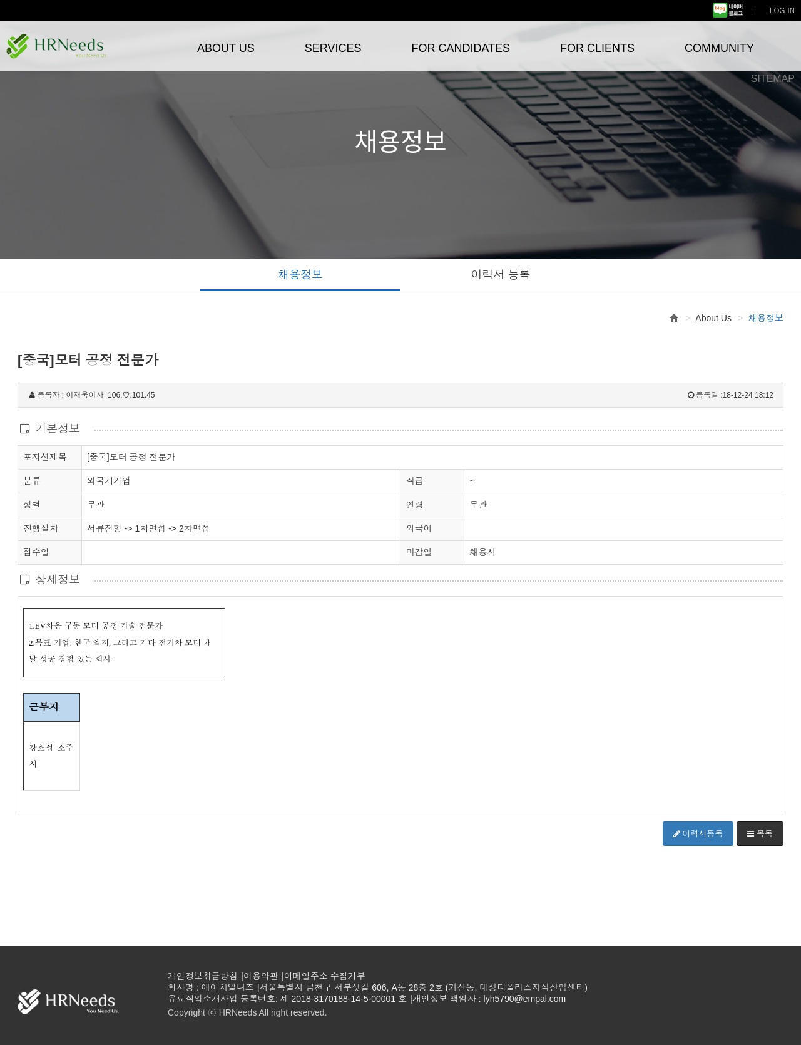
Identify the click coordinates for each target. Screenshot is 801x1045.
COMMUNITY (719, 48)
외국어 (419, 528)
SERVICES (333, 48)
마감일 (419, 552)
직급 (414, 481)
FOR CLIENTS (597, 48)
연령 (414, 505)
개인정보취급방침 (203, 976)
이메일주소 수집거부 (324, 976)
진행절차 (40, 527)
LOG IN (782, 9)
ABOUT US (226, 48)
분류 (32, 480)
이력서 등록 (500, 275)
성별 (32, 504)
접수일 (36, 551)
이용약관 (260, 976)
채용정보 (300, 275)
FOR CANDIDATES (460, 48)
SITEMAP (773, 78)
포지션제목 (45, 456)
